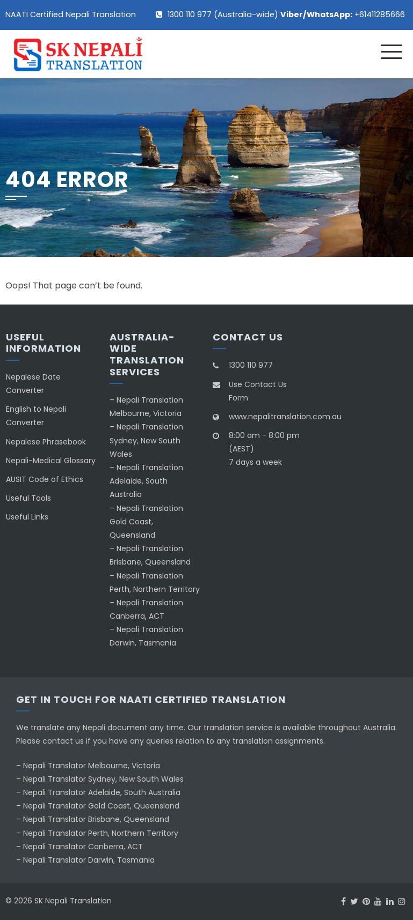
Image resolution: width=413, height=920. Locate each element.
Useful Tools (28, 498)
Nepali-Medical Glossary (51, 460)
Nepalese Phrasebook (46, 441)
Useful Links (27, 516)
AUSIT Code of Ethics (44, 479)
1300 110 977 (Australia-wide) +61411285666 (286, 14)
